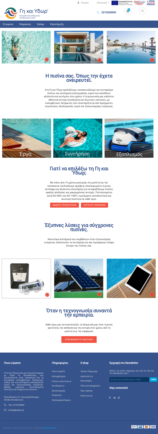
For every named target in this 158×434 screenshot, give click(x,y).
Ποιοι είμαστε (58, 371)
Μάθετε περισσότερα (64, 205)
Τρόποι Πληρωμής (89, 371)
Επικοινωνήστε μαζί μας (79, 339)
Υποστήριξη (57, 24)
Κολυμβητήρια (58, 376)
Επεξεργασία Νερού (61, 400)
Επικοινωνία (86, 396)
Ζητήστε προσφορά (94, 205)
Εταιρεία (8, 24)
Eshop (40, 24)
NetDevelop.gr (50, 428)
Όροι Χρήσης (87, 391)
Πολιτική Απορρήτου (90, 386)
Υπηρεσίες (25, 24)
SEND (153, 379)
